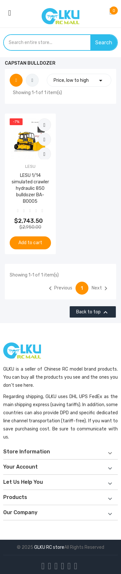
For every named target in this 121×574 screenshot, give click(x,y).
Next (101, 288)
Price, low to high (79, 80)
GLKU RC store (49, 547)
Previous (59, 288)
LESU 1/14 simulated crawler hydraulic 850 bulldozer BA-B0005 (30, 188)
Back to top (92, 312)
